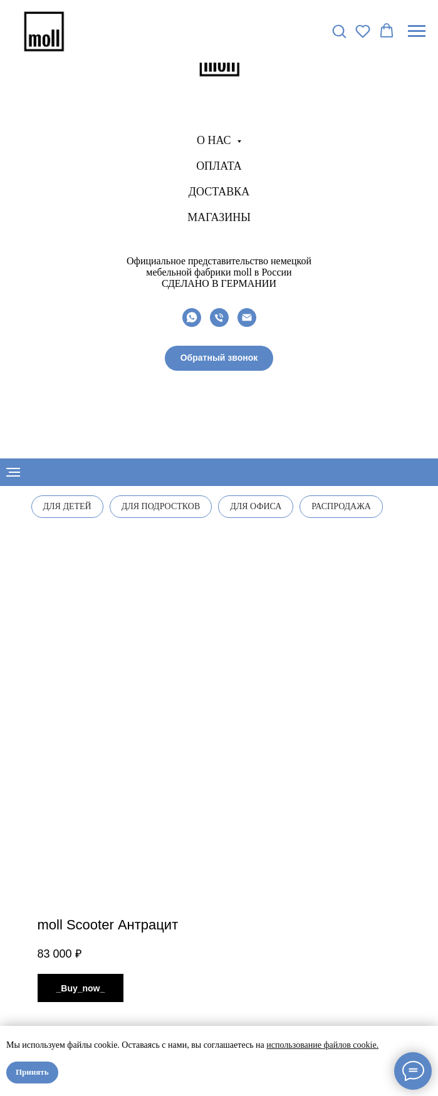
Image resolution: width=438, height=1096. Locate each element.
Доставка (219, 191)
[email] (246, 317)
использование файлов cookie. (322, 1045)
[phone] (219, 317)
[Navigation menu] (416, 31)
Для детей (67, 506)
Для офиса (255, 506)
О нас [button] (215, 140)
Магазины (219, 217)
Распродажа (341, 506)
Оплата (219, 166)
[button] (219, 358)
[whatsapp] (191, 317)
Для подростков (161, 506)
